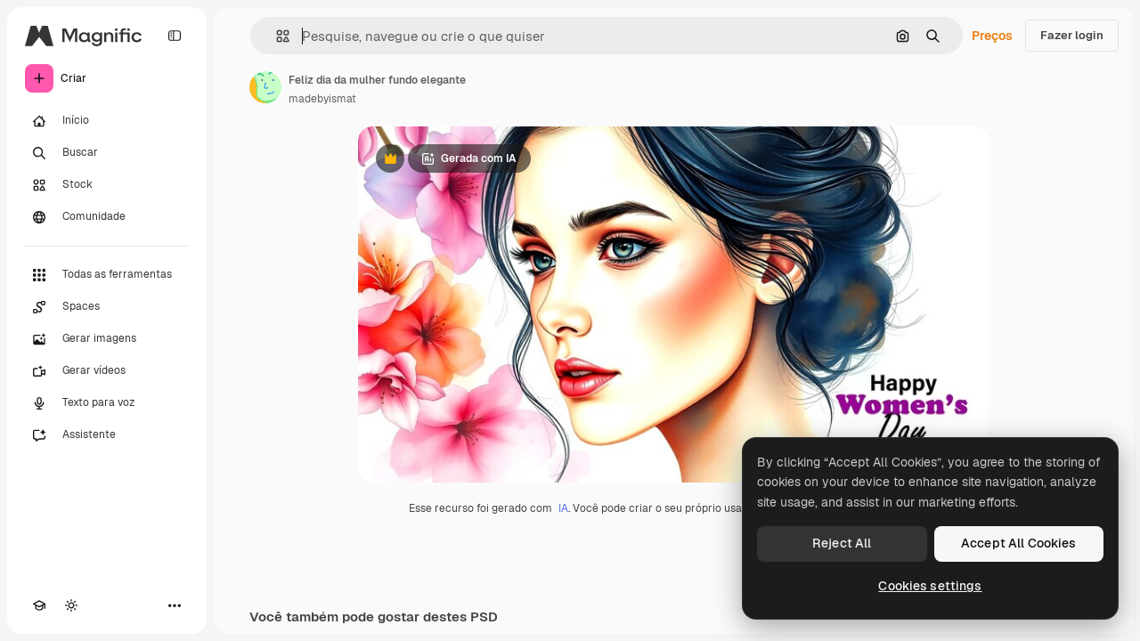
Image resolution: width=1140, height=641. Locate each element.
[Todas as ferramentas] (107, 275)
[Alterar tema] (71, 605)
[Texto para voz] (107, 403)
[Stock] (107, 185)
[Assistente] (107, 435)
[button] (275, 36)
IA (563, 508)
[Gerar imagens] (107, 339)
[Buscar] (107, 153)
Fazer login (1071, 35)
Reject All (841, 543)
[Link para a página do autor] (265, 87)
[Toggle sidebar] (174, 35)
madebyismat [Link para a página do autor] (322, 99)
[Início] (107, 121)
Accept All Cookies (1019, 543)
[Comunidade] (107, 217)
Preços (992, 36)
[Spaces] (107, 307)
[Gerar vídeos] (107, 371)
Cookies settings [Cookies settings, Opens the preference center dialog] (929, 586)
